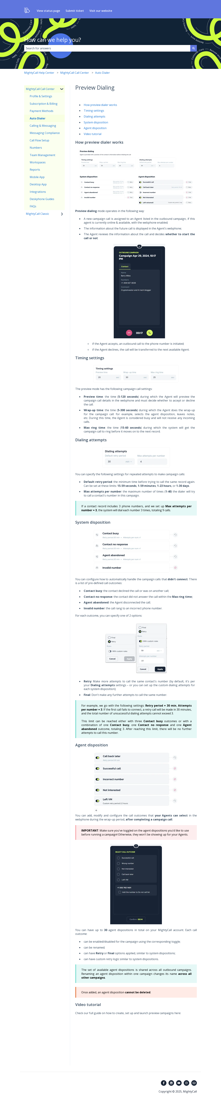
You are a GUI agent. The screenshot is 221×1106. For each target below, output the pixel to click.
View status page (48, 11)
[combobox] (107, 48)
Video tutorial (92, 134)
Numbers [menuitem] (36, 148)
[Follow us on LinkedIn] (171, 1083)
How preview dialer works (100, 105)
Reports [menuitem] (35, 169)
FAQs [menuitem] (33, 206)
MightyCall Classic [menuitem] (37, 214)
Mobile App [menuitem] (37, 177)
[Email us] (194, 1083)
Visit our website (100, 11)
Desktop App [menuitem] (38, 184)
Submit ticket (75, 11)
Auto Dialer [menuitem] (37, 118)
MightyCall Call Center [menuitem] (40, 89)
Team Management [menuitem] (42, 155)
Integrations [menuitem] (38, 192)
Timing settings (94, 110)
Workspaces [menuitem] (38, 162)
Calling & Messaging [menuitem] (43, 126)
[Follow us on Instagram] (186, 1083)
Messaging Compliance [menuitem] (45, 133)
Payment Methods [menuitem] (41, 111)
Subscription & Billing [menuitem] (43, 104)
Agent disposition (95, 128)
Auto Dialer (102, 73)
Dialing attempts (94, 116)
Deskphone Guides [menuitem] (42, 199)
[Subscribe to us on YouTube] (179, 1083)
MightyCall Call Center (74, 73)
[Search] (193, 48)
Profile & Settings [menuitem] (41, 96)
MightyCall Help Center (39, 73)
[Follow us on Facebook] (163, 1083)
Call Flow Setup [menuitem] (39, 140)
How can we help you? (52, 39)
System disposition (96, 122)
